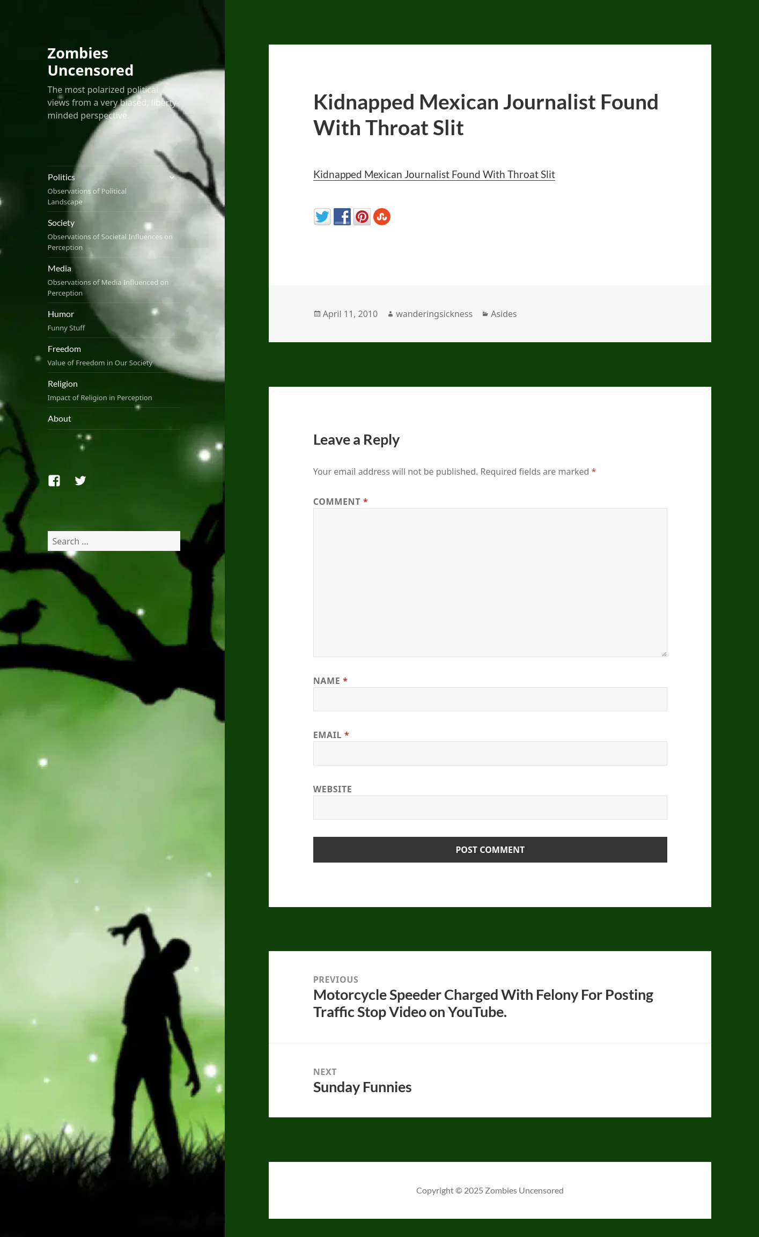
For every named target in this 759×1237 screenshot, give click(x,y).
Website (332, 789)
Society (114, 235)
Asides (504, 314)
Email (331, 735)
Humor (114, 320)
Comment (341, 501)
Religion (114, 390)
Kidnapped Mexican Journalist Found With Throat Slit (434, 174)
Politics (104, 189)
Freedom (114, 355)
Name (330, 681)
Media (114, 280)
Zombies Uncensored (91, 61)
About (59, 418)
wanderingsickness (434, 314)
